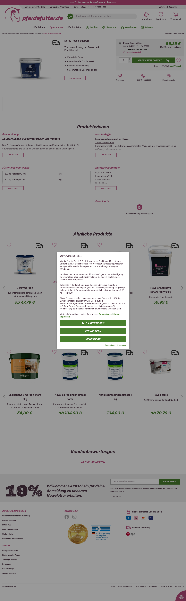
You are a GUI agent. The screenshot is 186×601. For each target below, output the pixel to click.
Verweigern (93, 331)
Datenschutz (110, 345)
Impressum (65, 317)
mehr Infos (93, 339)
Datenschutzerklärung (109, 314)
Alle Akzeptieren (93, 323)
